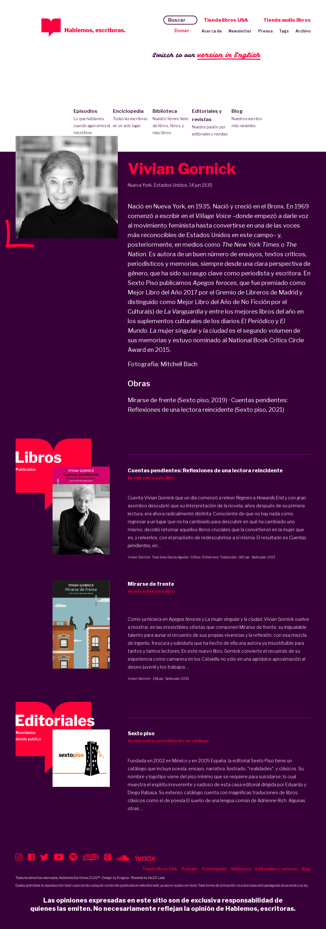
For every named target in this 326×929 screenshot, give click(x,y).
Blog (249, 118)
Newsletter (240, 31)
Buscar (177, 20)
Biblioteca (170, 122)
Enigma (123, 878)
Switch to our (206, 55)
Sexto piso (259, 557)
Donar (181, 30)
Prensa (265, 31)
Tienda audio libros (287, 20)
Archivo (303, 31)
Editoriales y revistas (210, 123)
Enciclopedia (131, 118)
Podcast (189, 869)
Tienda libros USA (226, 20)
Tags (284, 31)
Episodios (92, 122)
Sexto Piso (262, 760)
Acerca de (212, 31)
